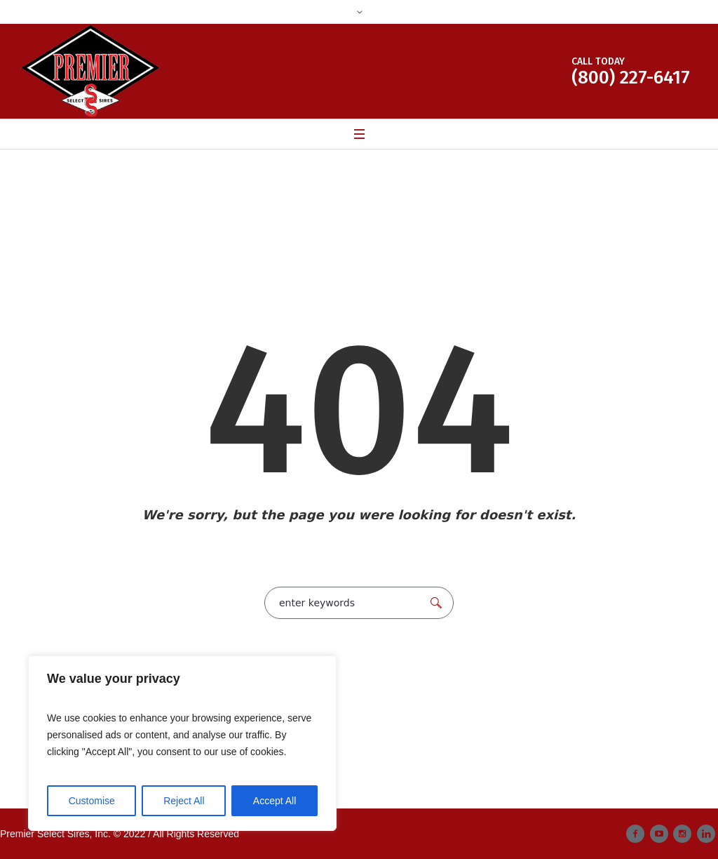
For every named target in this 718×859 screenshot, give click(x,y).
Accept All (274, 800)
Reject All (183, 800)
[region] (182, 743)
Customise (92, 800)
